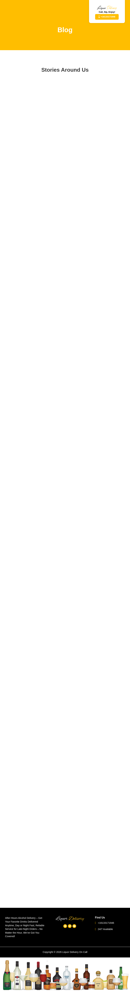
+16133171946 (104, 923)
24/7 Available (104, 929)
